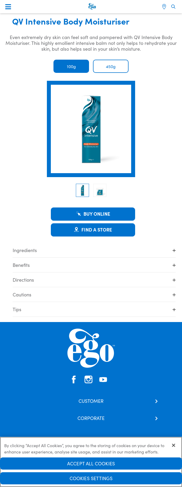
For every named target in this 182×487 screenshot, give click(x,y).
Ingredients (94, 250)
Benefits (94, 265)
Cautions (94, 294)
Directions (94, 279)
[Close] (173, 446)
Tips (94, 309)
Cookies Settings (91, 478)
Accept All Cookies (91, 464)
